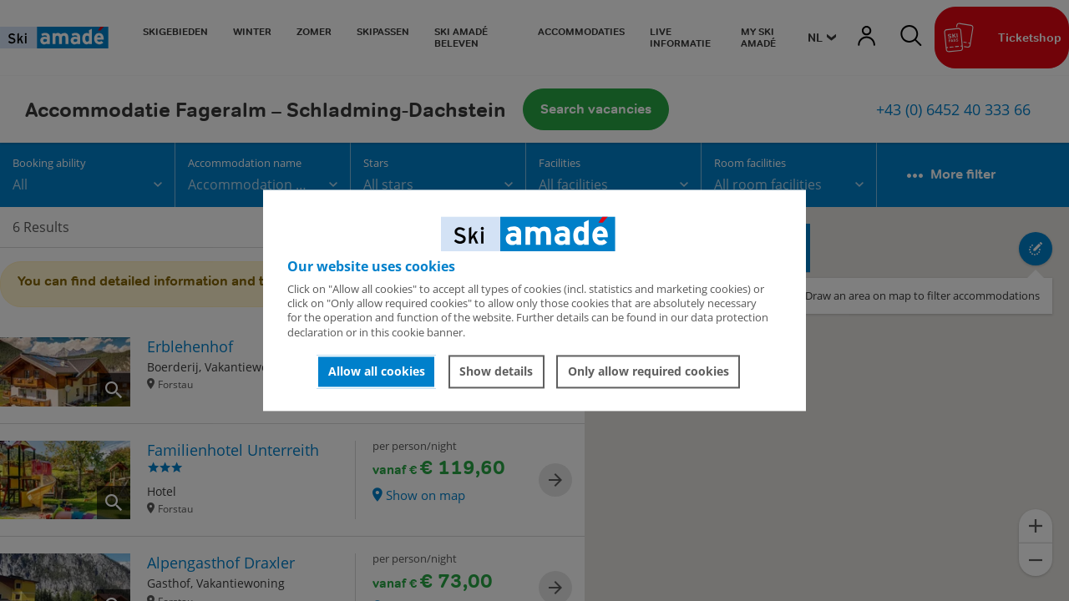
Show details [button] (496, 371)
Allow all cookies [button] (376, 371)
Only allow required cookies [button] (648, 371)
